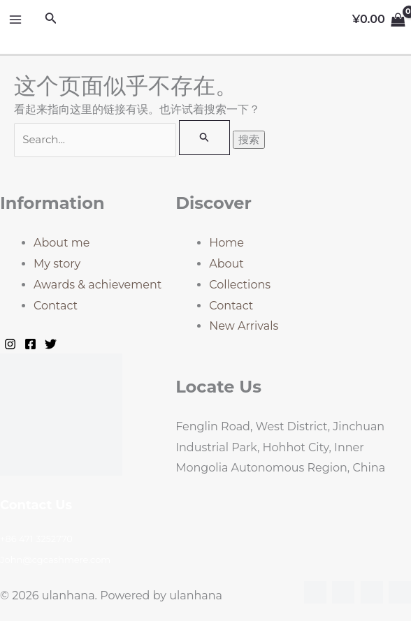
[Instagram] (10, 344)
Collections (240, 284)
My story (57, 263)
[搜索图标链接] (51, 19)
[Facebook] (30, 344)
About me (61, 242)
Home (226, 242)
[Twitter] (51, 344)
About (226, 263)
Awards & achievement (97, 284)
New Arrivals (243, 326)
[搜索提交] (205, 137)
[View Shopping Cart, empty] (378, 19)
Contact (56, 305)
